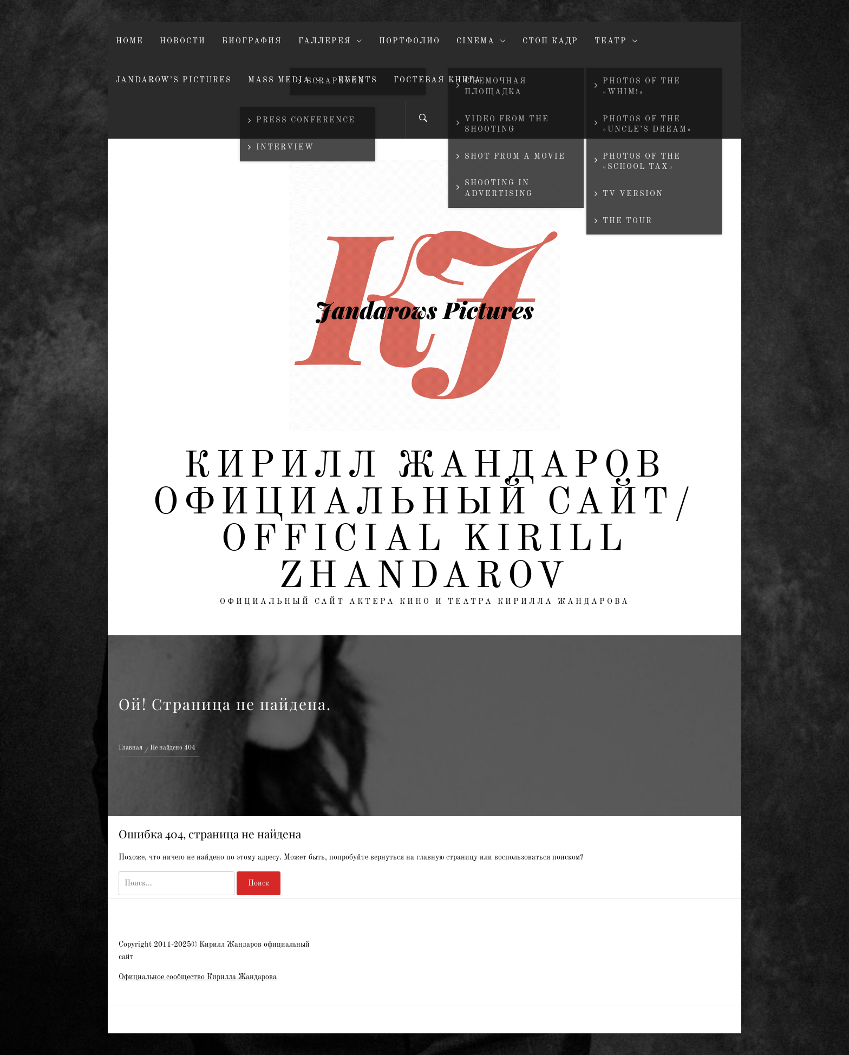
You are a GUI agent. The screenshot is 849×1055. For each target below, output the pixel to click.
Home (129, 41)
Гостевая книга (437, 80)
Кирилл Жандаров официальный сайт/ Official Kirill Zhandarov (424, 522)
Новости (183, 41)
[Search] (423, 119)
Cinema (481, 41)
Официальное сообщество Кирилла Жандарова (198, 977)
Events (357, 80)
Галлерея (330, 41)
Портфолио (409, 41)
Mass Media (285, 80)
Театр (616, 41)
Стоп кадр (550, 41)
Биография (252, 41)
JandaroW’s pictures (174, 80)
